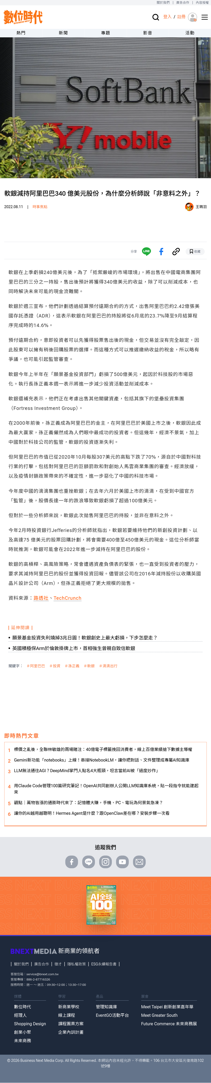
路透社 (41, 598)
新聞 (63, 32)
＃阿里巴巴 (35, 666)
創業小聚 (22, 1032)
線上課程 (66, 1015)
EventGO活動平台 (112, 1015)
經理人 (20, 1015)
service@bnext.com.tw (42, 974)
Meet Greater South (159, 1015)
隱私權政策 (76, 964)
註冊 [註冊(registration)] (181, 16)
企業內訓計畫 (71, 1032)
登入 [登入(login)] (167, 16)
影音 (147, 32)
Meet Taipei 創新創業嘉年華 (167, 1006)
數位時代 (22, 1006)
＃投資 (54, 666)
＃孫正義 (72, 666)
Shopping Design (30, 1023)
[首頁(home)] (23, 17)
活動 (190, 32)
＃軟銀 (89, 666)
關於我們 (163, 2)
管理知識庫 (106, 1006)
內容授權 (202, 2)
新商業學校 (68, 1006)
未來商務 (22, 1040)
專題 (105, 32)
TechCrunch (67, 598)
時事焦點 (40, 207)
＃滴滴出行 (108, 666)
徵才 (58, 964)
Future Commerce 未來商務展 (169, 1023)
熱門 (21, 32)
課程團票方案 (71, 1023)
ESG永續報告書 (103, 964)
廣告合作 (182, 2)
